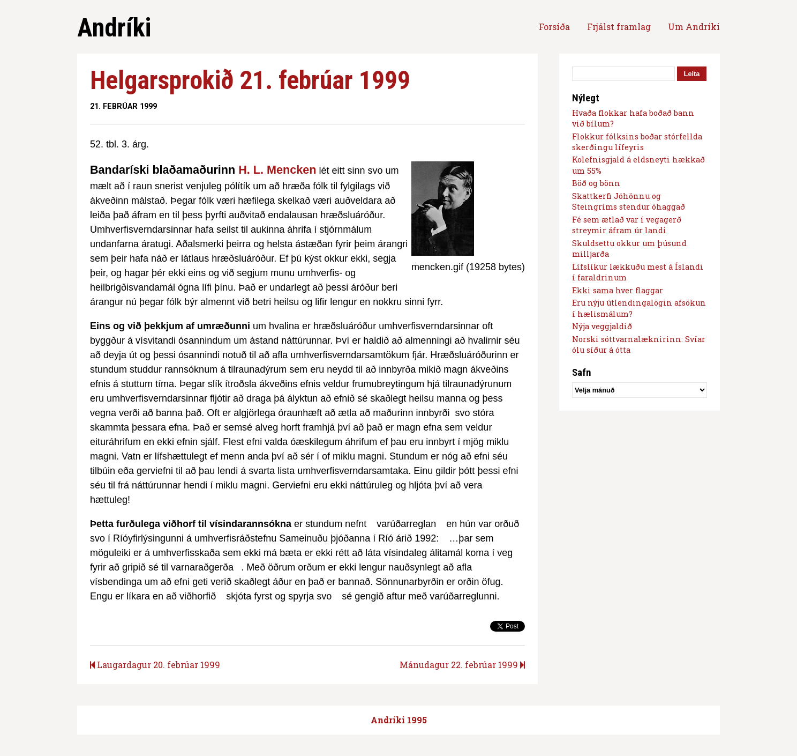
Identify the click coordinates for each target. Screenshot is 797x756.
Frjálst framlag (619, 26)
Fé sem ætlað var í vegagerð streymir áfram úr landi (626, 224)
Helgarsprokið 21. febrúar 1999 (250, 80)
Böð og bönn (596, 183)
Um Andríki (694, 26)
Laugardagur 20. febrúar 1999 (155, 664)
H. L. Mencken (277, 169)
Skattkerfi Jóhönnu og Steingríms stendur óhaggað (628, 201)
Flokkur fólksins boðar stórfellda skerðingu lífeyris (637, 141)
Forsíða (554, 26)
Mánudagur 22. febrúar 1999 (462, 664)
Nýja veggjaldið (602, 326)
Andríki (114, 27)
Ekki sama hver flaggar (617, 290)
